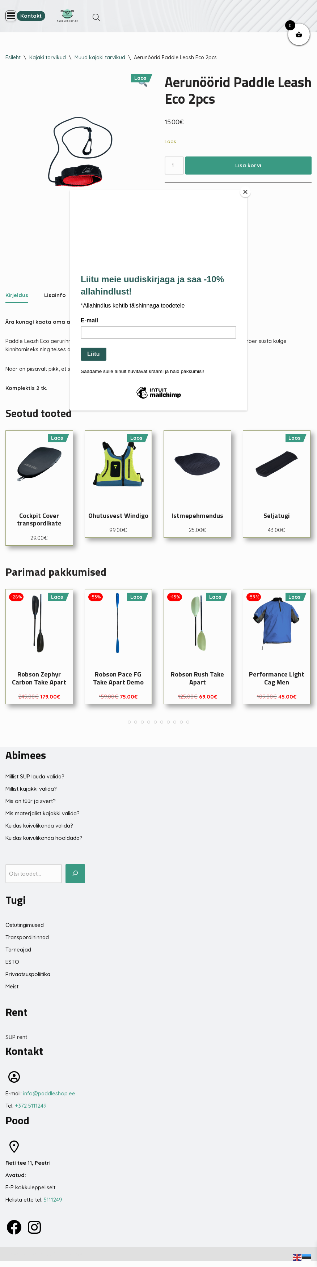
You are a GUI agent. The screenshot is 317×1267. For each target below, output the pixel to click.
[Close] (245, 191)
